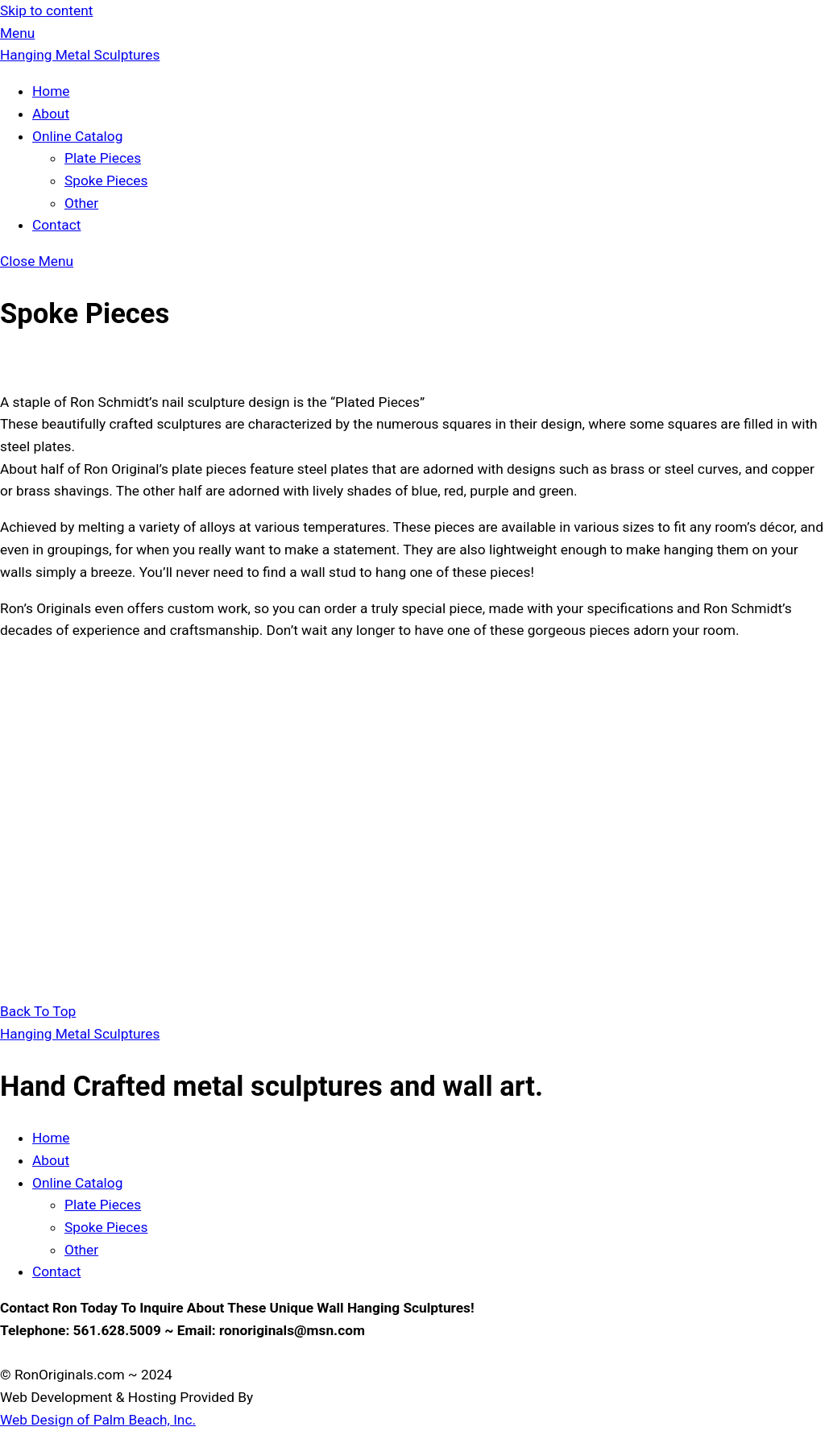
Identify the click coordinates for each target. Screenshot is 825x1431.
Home (51, 91)
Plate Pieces (102, 158)
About (50, 114)
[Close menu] (36, 261)
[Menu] (17, 33)
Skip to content (46, 10)
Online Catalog (77, 136)
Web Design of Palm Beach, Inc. (98, 1420)
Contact (56, 225)
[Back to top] (38, 1011)
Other (81, 203)
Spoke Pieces (105, 180)
